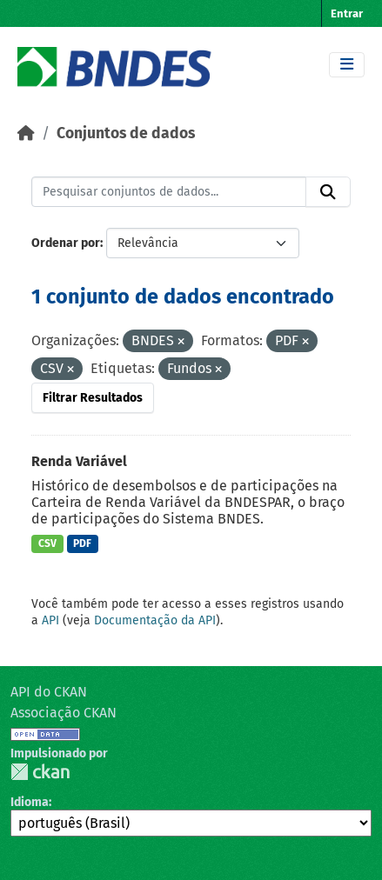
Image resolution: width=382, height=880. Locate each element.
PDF (82, 543)
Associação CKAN (63, 712)
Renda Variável (79, 461)
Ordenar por (65, 243)
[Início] (26, 133)
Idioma (29, 802)
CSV (47, 543)
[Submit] (328, 192)
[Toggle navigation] (347, 64)
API (50, 620)
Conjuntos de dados (126, 133)
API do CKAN (48, 691)
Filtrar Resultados (93, 397)
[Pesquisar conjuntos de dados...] (168, 192)
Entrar (347, 13)
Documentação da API (155, 620)
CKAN (40, 772)
